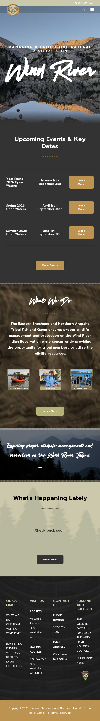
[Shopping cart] (82, 9)
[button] (92, 9)
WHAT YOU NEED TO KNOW (13, 657)
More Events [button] (50, 265)
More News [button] (50, 559)
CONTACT (88, 3)
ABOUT (78, 3)
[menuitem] (78, 3)
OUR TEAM (13, 624)
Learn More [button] (82, 182)
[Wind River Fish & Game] (13, 10)
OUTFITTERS (14, 666)
